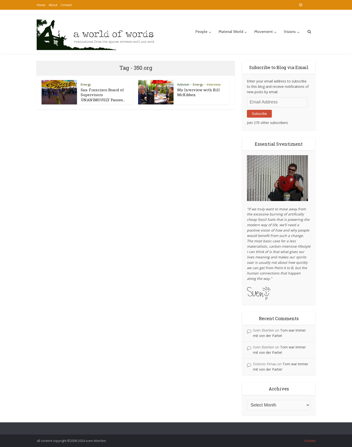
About (53, 5)
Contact (66, 5)
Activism (183, 84)
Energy (86, 84)
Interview (213, 84)
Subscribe (259, 114)
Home (41, 5)
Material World (231, 31)
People (201, 31)
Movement (263, 31)
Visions (290, 31)
